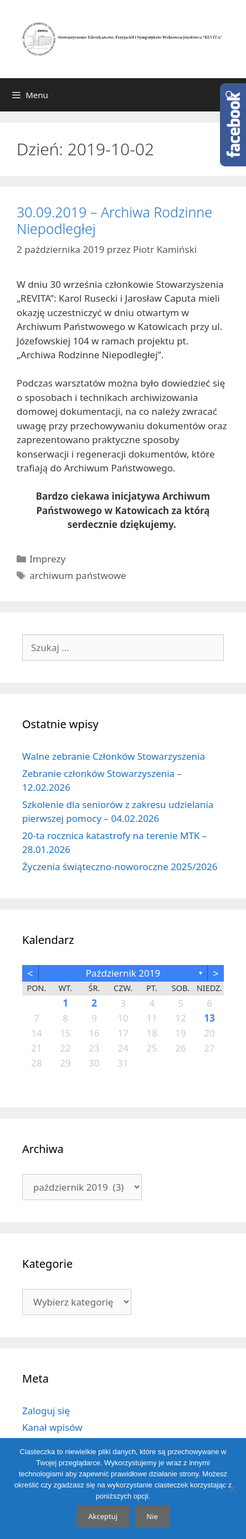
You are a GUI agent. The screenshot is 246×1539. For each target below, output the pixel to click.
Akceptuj (102, 1516)
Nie (152, 1516)
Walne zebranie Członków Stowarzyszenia (113, 756)
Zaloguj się (46, 1410)
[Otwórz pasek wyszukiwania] (229, 94)
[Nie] (232, 1488)
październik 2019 (123, 973)
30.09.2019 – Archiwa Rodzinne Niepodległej (114, 220)
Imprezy (47, 558)
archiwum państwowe (77, 575)
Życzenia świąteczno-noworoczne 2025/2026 (119, 866)
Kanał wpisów (52, 1427)
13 (209, 1018)
